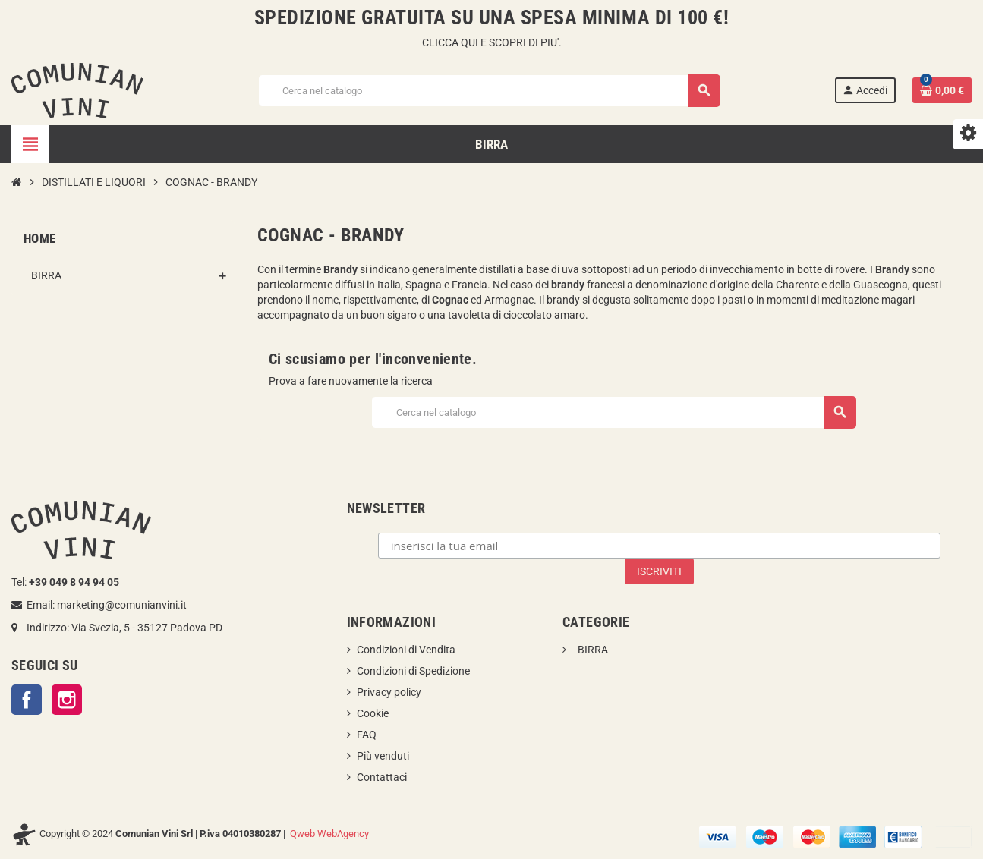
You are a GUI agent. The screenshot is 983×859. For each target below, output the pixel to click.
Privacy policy (389, 692)
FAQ (367, 734)
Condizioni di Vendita (406, 649)
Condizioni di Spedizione (413, 671)
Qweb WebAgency (329, 833)
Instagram (67, 699)
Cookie (373, 713)
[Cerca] (488, 90)
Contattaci (382, 777)
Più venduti (383, 756)
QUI (469, 42)
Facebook (26, 699)
